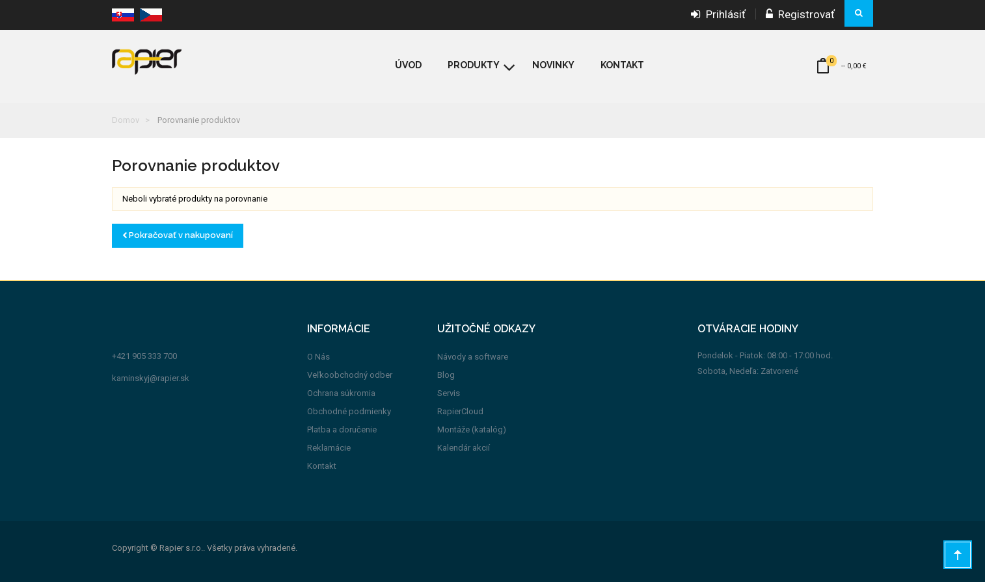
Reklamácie (329, 448)
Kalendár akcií (463, 448)
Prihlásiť (718, 14)
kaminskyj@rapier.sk (150, 378)
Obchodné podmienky (349, 411)
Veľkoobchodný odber (349, 375)
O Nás (318, 357)
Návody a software (472, 357)
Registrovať (800, 14)
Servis (448, 393)
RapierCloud (460, 411)
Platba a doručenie (342, 429)
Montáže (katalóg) (471, 429)
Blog (446, 375)
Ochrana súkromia (341, 393)
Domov (125, 120)
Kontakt (321, 466)
